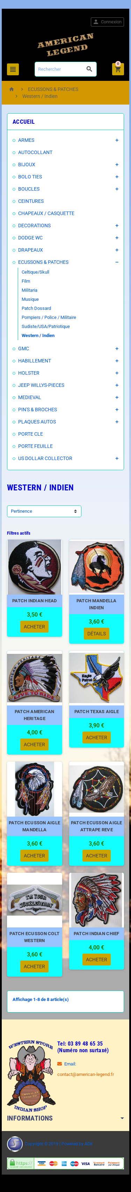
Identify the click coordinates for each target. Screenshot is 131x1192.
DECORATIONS (34, 225)
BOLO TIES (30, 176)
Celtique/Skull (35, 272)
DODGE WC (30, 237)
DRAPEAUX (30, 250)
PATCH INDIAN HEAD (34, 600)
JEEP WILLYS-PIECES (41, 385)
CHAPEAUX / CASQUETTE (46, 213)
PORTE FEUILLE (35, 446)
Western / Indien (38, 335)
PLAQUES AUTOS (37, 422)
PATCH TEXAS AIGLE (96, 711)
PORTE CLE (30, 434)
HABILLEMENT (34, 361)
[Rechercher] (66, 69)
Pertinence (21, 511)
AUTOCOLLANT (35, 152)
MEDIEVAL (29, 397)
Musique (30, 299)
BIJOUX (26, 164)
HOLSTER (28, 373)
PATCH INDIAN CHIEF (96, 933)
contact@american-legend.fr (85, 1074)
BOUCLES (28, 189)
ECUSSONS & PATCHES (43, 262)
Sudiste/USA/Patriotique (46, 326)
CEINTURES (31, 201)
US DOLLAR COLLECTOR (45, 458)
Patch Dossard (36, 308)
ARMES (26, 140)
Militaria (29, 290)
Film (26, 281)
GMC (23, 348)
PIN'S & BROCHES (37, 409)
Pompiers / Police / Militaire (49, 317)
